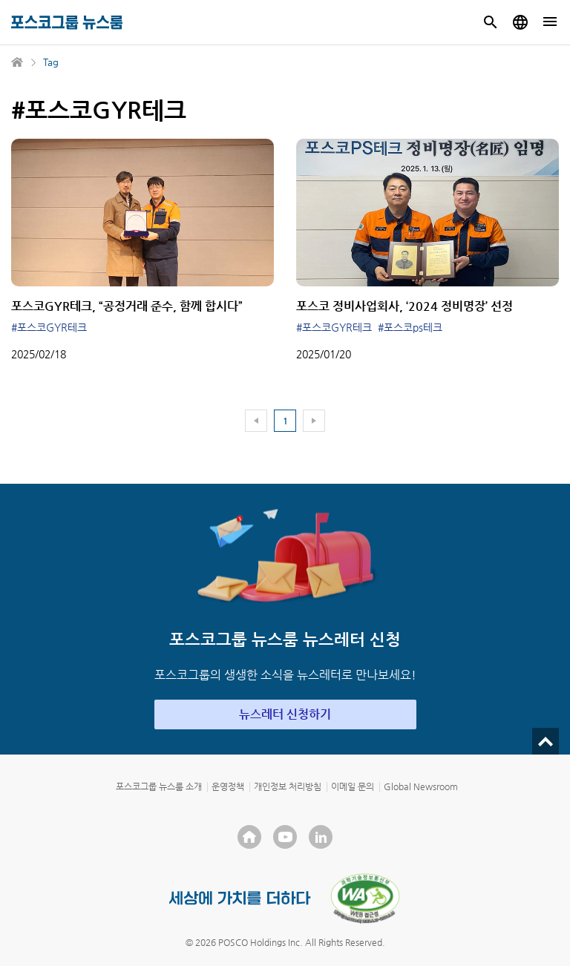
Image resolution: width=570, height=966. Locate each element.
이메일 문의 (352, 786)
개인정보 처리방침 (287, 786)
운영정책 (228, 786)
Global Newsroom (421, 786)
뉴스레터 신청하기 (285, 714)
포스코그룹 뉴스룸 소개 (159, 786)
